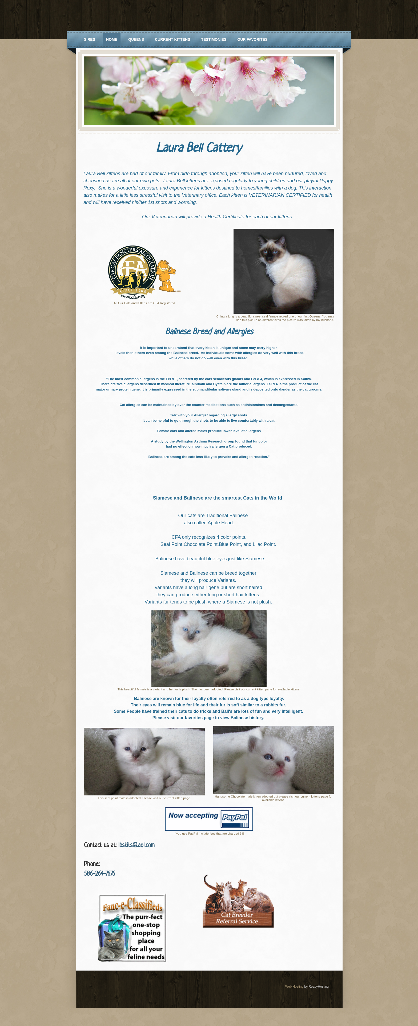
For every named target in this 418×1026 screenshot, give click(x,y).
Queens (136, 39)
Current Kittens (172, 39)
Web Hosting (294, 986)
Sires (89, 39)
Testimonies (213, 39)
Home (111, 39)
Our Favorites (252, 39)
